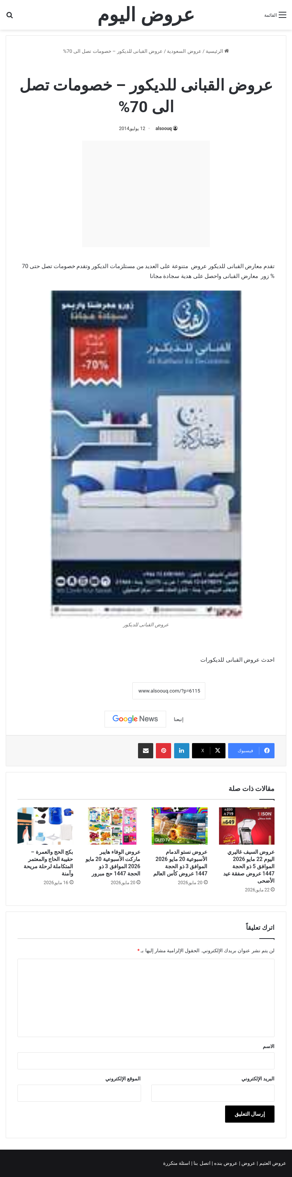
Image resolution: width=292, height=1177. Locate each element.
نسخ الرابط (108, 691)
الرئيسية (217, 51)
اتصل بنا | (201, 1163)
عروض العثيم (272, 1163)
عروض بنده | (225, 1163)
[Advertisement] (146, 194)
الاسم (269, 1046)
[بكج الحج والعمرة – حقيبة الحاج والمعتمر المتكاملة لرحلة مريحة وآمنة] (45, 826)
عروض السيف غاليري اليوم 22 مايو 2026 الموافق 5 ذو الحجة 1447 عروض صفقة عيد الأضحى (249, 866)
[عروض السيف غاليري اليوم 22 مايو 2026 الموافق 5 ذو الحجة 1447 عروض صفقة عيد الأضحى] (247, 826)
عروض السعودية (184, 51)
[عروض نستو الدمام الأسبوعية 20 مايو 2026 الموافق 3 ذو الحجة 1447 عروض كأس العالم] (180, 826)
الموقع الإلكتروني (123, 1079)
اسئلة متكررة (177, 1163)
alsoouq (164, 128)
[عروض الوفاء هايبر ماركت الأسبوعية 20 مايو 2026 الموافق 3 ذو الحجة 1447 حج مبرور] (113, 826)
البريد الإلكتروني (258, 1079)
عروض (248, 1163)
